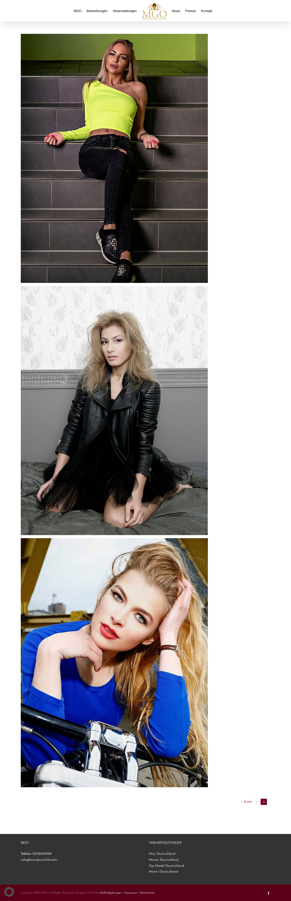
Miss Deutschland (162, 854)
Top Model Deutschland (166, 866)
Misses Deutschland (163, 860)
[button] (9, 892)
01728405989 (42, 854)
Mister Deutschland (163, 871)
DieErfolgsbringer (111, 892)
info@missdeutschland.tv (39, 860)
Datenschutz (147, 892)
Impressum (130, 892)
